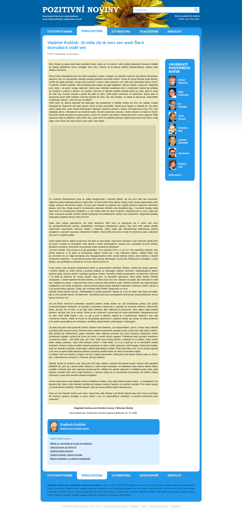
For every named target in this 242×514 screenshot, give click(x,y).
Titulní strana (59, 31)
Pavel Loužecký (80, 506)
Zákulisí (174, 31)
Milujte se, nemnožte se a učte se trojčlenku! (71, 443)
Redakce (134, 506)
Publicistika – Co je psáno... (67, 54)
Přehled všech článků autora (74, 428)
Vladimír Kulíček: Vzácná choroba (66, 455)
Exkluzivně (148, 31)
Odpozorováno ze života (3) (63, 447)
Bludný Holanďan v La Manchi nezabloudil (70, 458)
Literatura (121, 31)
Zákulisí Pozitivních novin (115, 506)
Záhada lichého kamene (61, 451)
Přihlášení (176, 506)
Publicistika (92, 31)
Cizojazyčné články (159, 506)
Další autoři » (175, 175)
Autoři (144, 506)
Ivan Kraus (183, 153)
